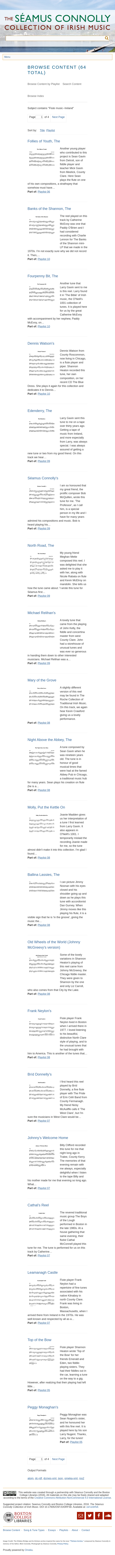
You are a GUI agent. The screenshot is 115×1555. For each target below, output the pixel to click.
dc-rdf (38, 1478)
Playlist (50, 130)
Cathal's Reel (38, 1205)
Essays (52, 1530)
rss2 (81, 1478)
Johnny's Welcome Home (48, 1138)
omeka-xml (71, 1478)
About (75, 1530)
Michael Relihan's (42, 613)
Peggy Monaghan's (43, 1407)
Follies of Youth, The (44, 141)
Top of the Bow (39, 1340)
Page (36, 117)
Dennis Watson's (41, 343)
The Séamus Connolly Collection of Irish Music (57, 23)
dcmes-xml (49, 1478)
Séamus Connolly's (43, 478)
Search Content (72, 84)
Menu (7, 57)
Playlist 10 (44, 259)
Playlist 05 (44, 1390)
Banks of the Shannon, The (49, 209)
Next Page (58, 117)
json (60, 1478)
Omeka (29, 1550)
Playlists (63, 1530)
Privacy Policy (62, 1544)
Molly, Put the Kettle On (46, 807)
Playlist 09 (44, 461)
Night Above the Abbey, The (50, 740)
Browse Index (36, 96)
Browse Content (11, 1530)
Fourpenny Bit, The (43, 276)
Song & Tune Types (34, 1530)
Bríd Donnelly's (40, 1074)
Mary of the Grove (42, 680)
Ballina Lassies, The (44, 875)
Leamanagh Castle (43, 1272)
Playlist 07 (44, 1120)
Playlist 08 (44, 722)
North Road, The (41, 545)
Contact (86, 1530)
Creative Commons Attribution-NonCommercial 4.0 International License (72, 1497)
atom (31, 1478)
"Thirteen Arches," (77, 1541)
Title (42, 130)
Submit (106, 38)
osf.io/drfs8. (92, 1507)
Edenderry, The (40, 411)
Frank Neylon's (39, 1011)
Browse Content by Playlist (44, 84)
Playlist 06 (44, 191)
